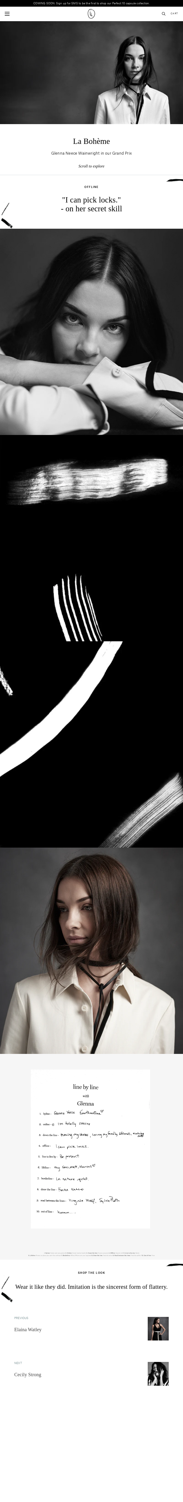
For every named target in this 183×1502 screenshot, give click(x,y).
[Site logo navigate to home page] (92, 14)
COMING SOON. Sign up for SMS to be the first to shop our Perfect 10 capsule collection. (91, 3)
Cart (174, 14)
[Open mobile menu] (7, 13)
